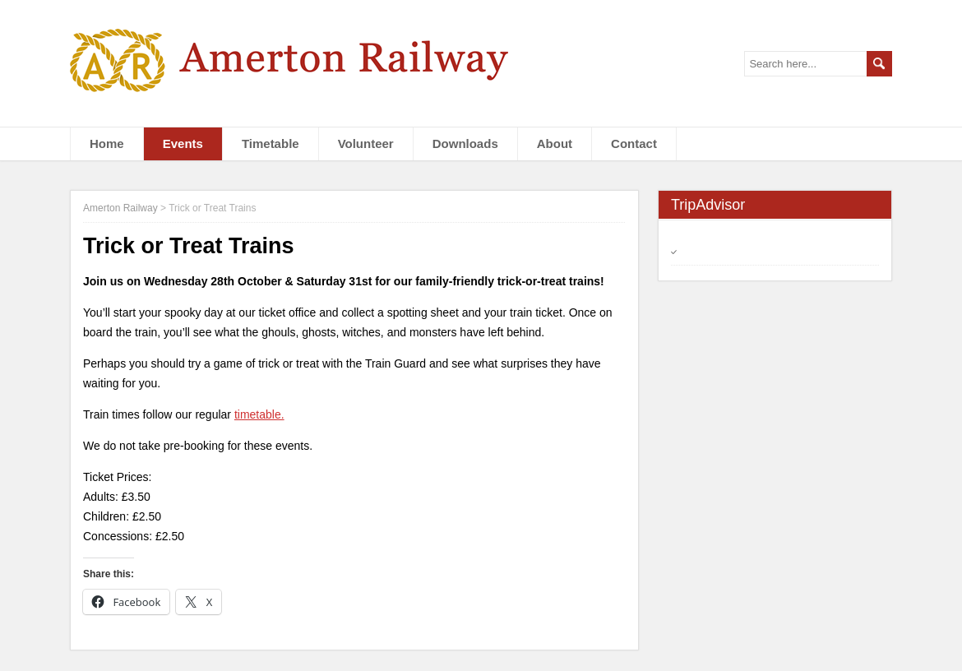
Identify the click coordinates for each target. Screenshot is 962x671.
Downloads (465, 143)
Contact (634, 143)
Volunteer (366, 143)
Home (107, 143)
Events (183, 143)
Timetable (270, 143)
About (554, 143)
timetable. (259, 414)
